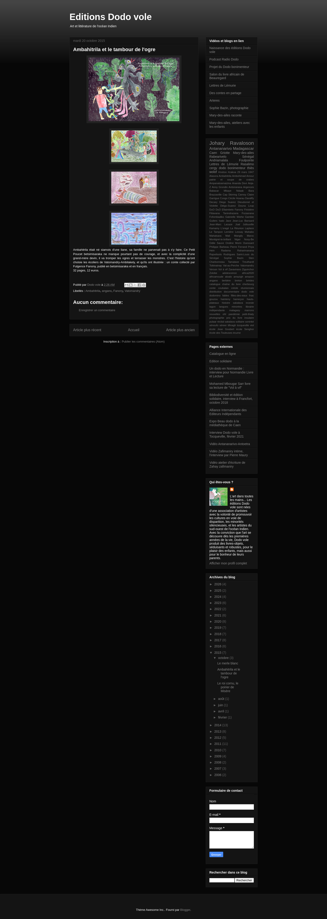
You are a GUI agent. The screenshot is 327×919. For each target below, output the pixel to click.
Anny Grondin (220, 187)
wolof (213, 172)
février (223, 717)
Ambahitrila (92, 291)
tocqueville (243, 325)
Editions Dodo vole (110, 17)
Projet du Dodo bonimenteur (229, 67)
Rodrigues (229, 254)
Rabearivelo (217, 156)
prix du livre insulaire (240, 317)
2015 (218, 652)
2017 (218, 640)
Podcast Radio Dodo (223, 59)
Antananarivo (220, 148)
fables (225, 295)
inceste (250, 302)
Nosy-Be (249, 239)
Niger (238, 239)
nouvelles (214, 314)
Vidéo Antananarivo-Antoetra (229, 444)
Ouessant (248, 243)
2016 (218, 646)
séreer (223, 325)
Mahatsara (215, 235)
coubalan (223, 288)
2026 (218, 584)
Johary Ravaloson (231, 143)
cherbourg (248, 284)
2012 (218, 737)
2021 (218, 615)
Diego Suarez (227, 202)
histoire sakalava (232, 302)
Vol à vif (223, 269)
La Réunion (237, 228)
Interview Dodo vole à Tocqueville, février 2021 (226, 434)
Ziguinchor (248, 269)
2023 (218, 603)
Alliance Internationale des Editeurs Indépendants (228, 412)
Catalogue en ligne (222, 354)
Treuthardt (248, 261)
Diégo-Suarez (228, 205)
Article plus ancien (180, 330)
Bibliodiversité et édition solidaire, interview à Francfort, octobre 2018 (231, 398)
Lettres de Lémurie (222, 85)
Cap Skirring (230, 194)
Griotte (225, 153)
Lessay (239, 231)
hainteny (225, 299)
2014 (218, 725)
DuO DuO (215, 209)
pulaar (212, 321)
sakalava (230, 321)
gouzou (213, 299)
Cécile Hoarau (236, 198)
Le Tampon (216, 231)
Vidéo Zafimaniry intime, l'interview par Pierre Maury (228, 453)
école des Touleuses (220, 332)
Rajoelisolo (215, 254)
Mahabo (249, 231)
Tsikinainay (215, 265)
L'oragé (225, 228)
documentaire (231, 291)
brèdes (250, 280)
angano (106, 291)
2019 (218, 627)
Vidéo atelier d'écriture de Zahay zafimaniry (227, 464)
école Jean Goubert (221, 329)
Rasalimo (247, 164)
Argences (248, 187)
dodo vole (247, 291)
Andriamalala (218, 160)
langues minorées (230, 306)
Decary (213, 202)
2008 (218, 762)
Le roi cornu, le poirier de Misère (227, 687)
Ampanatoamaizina (220, 183)
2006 (218, 775)
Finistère (249, 209)
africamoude (216, 276)
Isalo (221, 220)
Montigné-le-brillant (220, 239)
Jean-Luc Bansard (243, 220)
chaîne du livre (231, 284)
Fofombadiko (216, 216)
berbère (226, 280)
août (221, 699)
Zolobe (213, 273)
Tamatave (233, 261)
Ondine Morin (233, 243)
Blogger (185, 909)
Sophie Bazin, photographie (228, 108)
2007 (218, 768)
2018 (218, 634)
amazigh (238, 276)
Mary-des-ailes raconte (225, 115)
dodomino (214, 295)
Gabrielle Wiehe (234, 216)
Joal (237, 224)
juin (221, 705)
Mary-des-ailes (243, 153)
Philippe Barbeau (219, 246)
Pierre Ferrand (238, 246)
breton (238, 280)
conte (212, 288)
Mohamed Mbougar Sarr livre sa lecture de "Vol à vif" (229, 385)
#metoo (222, 172)
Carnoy (242, 194)
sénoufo (213, 325)
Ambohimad (239, 176)
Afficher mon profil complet (228, 563)
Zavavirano (234, 269)
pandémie (234, 314)
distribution (215, 291)
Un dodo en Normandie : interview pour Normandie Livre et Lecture (231, 372)
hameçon (238, 299)
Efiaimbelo (228, 209)
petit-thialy (248, 314)
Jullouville (248, 224)
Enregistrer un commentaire (97, 310)
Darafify (249, 198)
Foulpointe (246, 160)
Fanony (118, 291)
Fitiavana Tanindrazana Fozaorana (231, 213)
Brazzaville (215, 194)
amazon (249, 276)
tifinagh (232, 325)
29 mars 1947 (245, 172)
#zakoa (232, 172)
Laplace (249, 228)
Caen (213, 153)
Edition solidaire (220, 361)
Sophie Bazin (233, 258)
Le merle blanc (227, 663)
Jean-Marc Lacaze (221, 224)
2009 (218, 756)
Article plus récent (87, 330)
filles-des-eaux (239, 295)
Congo (224, 198)
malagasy (234, 310)
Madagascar (243, 148)
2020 (218, 621)
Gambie (249, 216)
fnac (251, 295)
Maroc (250, 235)
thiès (250, 168)
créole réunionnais (242, 288)
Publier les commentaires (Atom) (143, 341)
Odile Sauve (216, 243)
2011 (218, 744)
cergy (213, 168)
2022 (218, 609)
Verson (213, 269)
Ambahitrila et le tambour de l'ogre (228, 673)
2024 (218, 596)
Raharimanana (245, 250)
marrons (249, 310)
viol (252, 325)
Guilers (213, 220)
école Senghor (245, 329)
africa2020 (248, 273)
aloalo (228, 276)
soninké (249, 321)
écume (237, 332)
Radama (226, 250)
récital (220, 321)
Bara (251, 190)
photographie (216, 317)
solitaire (239, 321)
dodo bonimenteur (232, 168)
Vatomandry (132, 291)
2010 (218, 750)
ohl (224, 314)
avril (221, 711)
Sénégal (248, 156)
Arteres (214, 100)
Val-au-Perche (231, 265)
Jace (228, 220)
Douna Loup (246, 205)
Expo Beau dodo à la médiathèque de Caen (225, 423)
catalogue (214, 284)
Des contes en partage (225, 93)
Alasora (213, 176)
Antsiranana (235, 187)
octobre (224, 658)
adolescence (230, 273)
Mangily (238, 235)
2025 (218, 590)
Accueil (133, 330)
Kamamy (214, 228)
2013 (218, 731)
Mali (227, 235)
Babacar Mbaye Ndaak (226, 190)
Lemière (228, 231)
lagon (212, 306)
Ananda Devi (239, 183)
